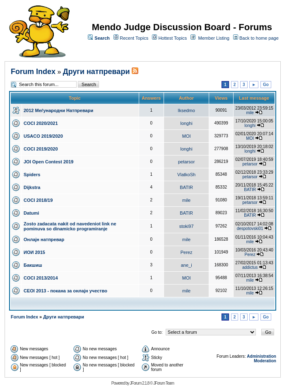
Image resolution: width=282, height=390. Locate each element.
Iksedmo (186, 110)
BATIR (186, 187)
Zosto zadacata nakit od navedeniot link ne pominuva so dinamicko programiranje (70, 226)
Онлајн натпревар (44, 239)
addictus (250, 267)
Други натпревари (96, 71)
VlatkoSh (186, 174)
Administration (261, 356)
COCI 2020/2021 (41, 123)
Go (266, 84)
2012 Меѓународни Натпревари (58, 110)
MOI (186, 136)
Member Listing (213, 38)
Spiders (32, 174)
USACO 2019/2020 (43, 136)
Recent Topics (134, 38)
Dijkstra (32, 187)
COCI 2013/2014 (41, 277)
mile (249, 112)
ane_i (186, 265)
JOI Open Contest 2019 (48, 161)
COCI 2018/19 (38, 200)
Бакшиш (33, 265)
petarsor (186, 161)
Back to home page (259, 38)
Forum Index (33, 71)
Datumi (31, 213)
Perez (187, 252)
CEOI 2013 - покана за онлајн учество (65, 290)
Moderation (265, 361)
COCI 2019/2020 (41, 148)
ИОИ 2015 (34, 252)
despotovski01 (250, 228)
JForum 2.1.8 (139, 383)
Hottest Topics (172, 38)
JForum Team (163, 383)
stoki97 (186, 226)
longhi (186, 123)
